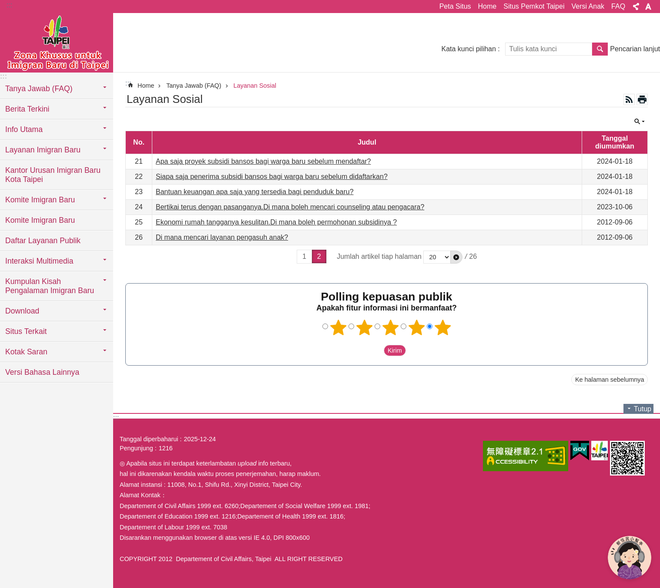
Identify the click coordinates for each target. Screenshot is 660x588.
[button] (456, 257)
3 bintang (390, 327)
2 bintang (364, 327)
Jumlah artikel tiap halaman (379, 256)
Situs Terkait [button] (26, 331)
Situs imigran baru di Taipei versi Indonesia (56, 42)
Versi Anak (587, 6)
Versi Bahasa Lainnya (42, 372)
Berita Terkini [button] (27, 109)
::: (9, 5)
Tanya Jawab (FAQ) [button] (39, 88)
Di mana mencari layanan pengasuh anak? (222, 237)
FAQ (618, 6)
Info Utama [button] (24, 129)
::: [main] (128, 83)
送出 (375, 350)
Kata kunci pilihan (468, 49)
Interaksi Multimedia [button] (39, 261)
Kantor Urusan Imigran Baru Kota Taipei (53, 175)
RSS (629, 99)
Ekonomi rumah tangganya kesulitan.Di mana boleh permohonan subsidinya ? (276, 222)
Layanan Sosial (255, 85)
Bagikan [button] (636, 6)
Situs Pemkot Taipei (533, 6)
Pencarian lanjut (635, 49)
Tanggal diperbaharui (149, 439)
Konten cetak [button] (642, 99)
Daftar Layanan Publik (42, 240)
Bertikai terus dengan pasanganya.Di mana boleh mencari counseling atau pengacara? (290, 207)
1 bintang (338, 327)
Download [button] (22, 311)
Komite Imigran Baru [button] (40, 199)
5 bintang (442, 327)
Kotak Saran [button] (26, 351)
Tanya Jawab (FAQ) (193, 85)
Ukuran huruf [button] (648, 6)
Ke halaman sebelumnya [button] (609, 379)
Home (487, 6)
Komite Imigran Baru (40, 220)
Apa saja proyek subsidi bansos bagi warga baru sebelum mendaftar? (263, 161)
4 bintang (416, 327)
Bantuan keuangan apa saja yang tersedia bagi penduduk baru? (255, 191)
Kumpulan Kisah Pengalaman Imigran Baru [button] (49, 286)
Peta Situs (455, 6)
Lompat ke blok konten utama (4, 4)
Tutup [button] (639, 121)
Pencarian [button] (600, 49)
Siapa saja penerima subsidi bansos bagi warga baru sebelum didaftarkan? (272, 176)
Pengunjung (136, 448)
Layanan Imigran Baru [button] (42, 149)
